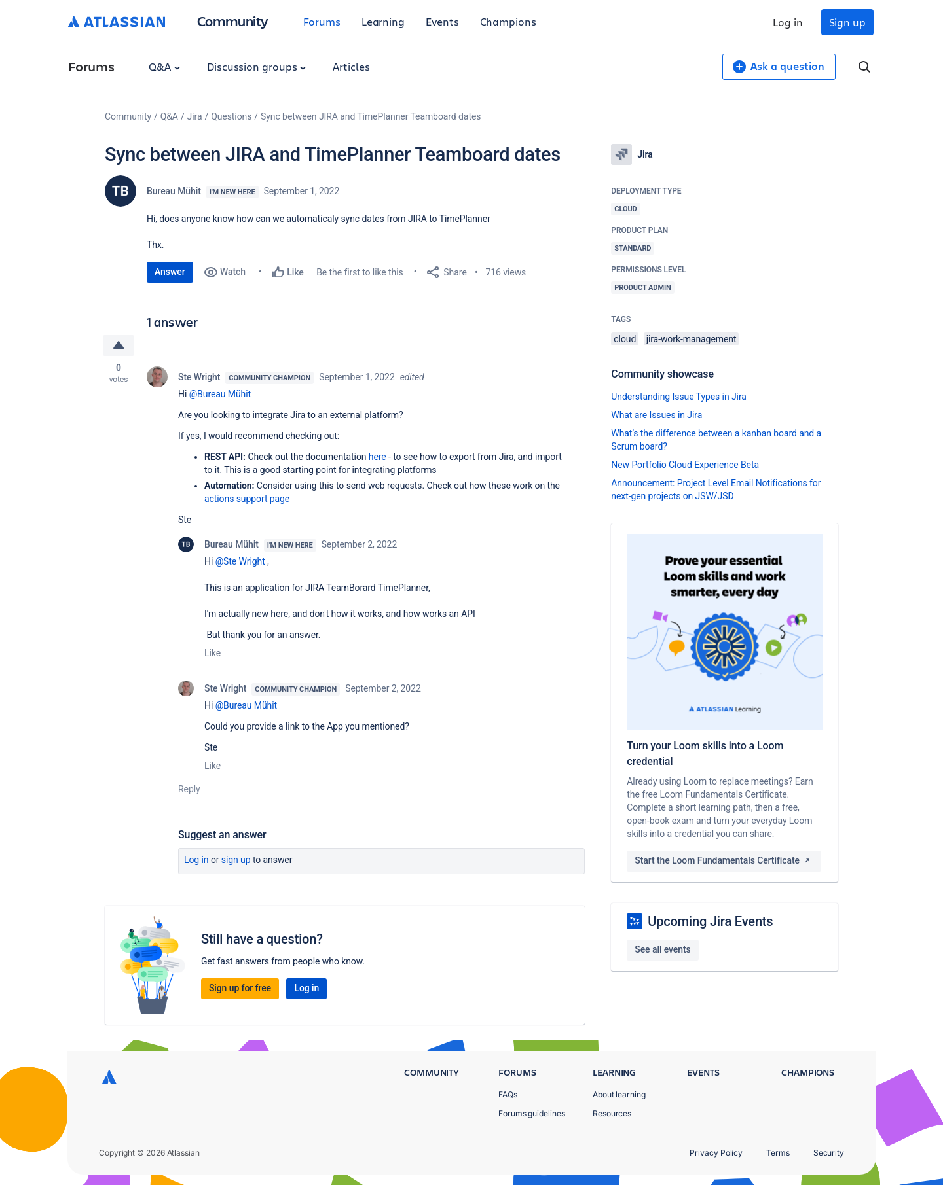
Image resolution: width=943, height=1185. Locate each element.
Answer (170, 271)
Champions (508, 21)
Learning (383, 21)
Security (828, 1153)
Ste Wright (199, 377)
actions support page (246, 498)
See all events (662, 949)
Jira (194, 116)
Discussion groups (256, 66)
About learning (619, 1094)
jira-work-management (691, 339)
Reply (189, 789)
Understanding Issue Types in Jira (679, 396)
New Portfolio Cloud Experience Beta (685, 464)
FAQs (507, 1094)
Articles (351, 66)
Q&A (164, 66)
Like (212, 653)
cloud (625, 339)
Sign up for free (240, 988)
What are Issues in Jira (656, 415)
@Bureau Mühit (220, 394)
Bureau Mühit (174, 191)
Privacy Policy (716, 1153)
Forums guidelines (531, 1113)
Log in (788, 22)
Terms (778, 1153)
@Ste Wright (240, 561)
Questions (231, 116)
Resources (612, 1113)
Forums (322, 21)
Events (442, 21)
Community (232, 20)
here (377, 456)
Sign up (847, 22)
